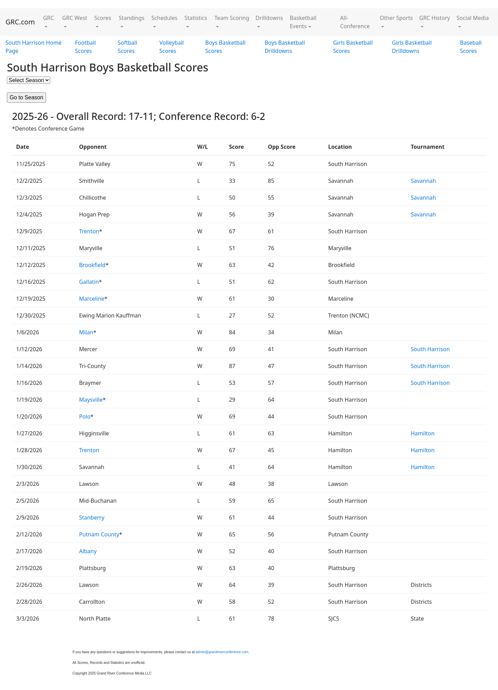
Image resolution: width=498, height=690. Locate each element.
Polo (84, 416)
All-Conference (355, 22)
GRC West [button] (74, 18)
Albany (88, 551)
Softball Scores (127, 47)
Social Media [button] (472, 18)
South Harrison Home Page (33, 47)
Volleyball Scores (171, 47)
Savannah (423, 181)
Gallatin (89, 282)
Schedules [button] (164, 18)
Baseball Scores (471, 47)
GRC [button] (48, 18)
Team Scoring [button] (231, 18)
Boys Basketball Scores (225, 47)
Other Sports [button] (396, 18)
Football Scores (85, 47)
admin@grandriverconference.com (222, 652)
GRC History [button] (434, 18)
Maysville (91, 399)
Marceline (91, 298)
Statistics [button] (195, 18)
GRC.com (20, 21)
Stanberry (91, 517)
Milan (86, 332)
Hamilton (422, 433)
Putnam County (99, 534)
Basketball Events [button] (303, 22)
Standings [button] (132, 18)
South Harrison (430, 349)
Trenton (89, 231)
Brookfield (92, 265)
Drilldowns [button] (269, 18)
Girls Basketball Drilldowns (412, 47)
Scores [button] (102, 18)
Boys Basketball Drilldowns (284, 47)
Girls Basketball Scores (353, 47)
